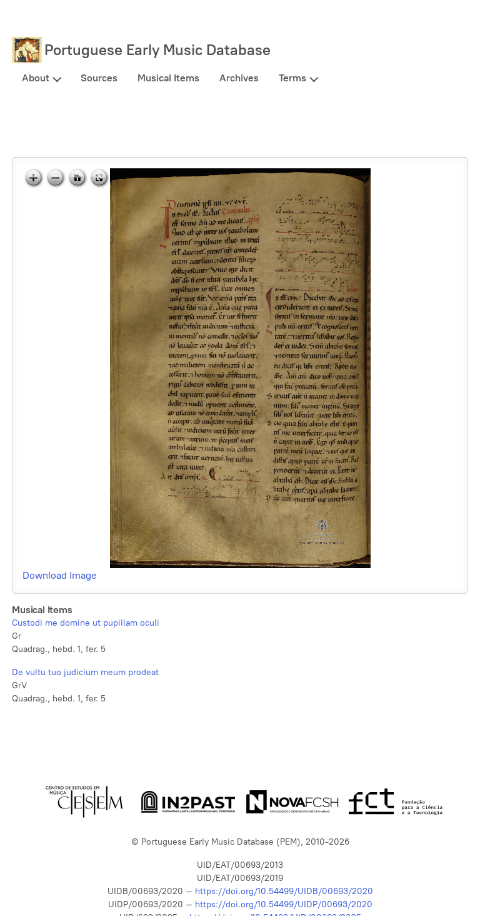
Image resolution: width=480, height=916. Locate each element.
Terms (292, 78)
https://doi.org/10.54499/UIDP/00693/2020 (283, 904)
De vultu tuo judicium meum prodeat (85, 672)
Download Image (59, 575)
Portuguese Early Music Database (157, 50)
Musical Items (168, 78)
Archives (239, 78)
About (35, 78)
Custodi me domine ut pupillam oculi (85, 623)
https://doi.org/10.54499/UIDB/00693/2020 (284, 891)
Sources (99, 78)
